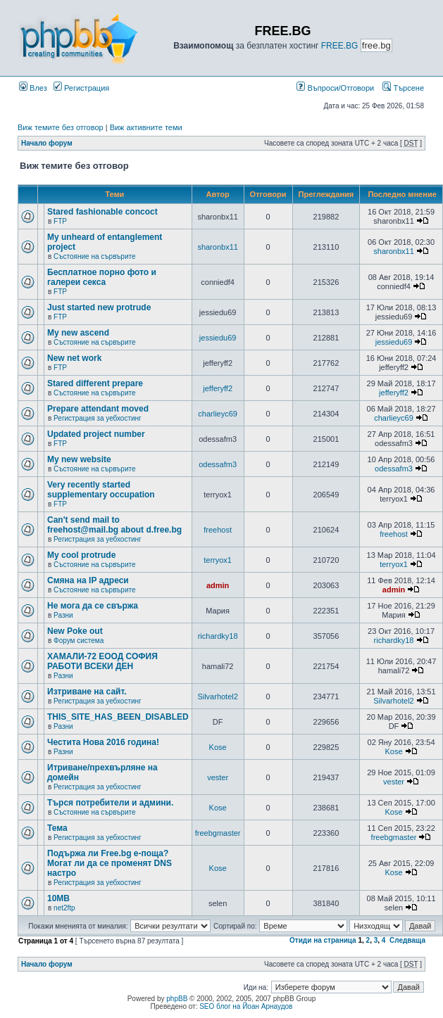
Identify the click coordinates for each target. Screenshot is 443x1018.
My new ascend (78, 333)
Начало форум (47, 143)
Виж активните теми (146, 127)
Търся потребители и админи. (110, 803)
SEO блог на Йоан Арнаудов (245, 1006)
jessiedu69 (218, 337)
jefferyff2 (217, 388)
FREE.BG (339, 46)
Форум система (79, 640)
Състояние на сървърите (94, 256)
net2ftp (64, 908)
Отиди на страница (322, 940)
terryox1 (218, 560)
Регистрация (81, 88)
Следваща (407, 940)
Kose (218, 747)
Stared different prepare (95, 383)
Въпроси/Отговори (335, 88)
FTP (60, 221)
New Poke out (75, 631)
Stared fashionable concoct (102, 212)
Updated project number (96, 434)
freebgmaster (218, 833)
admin (217, 585)
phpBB (176, 999)
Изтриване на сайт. (87, 691)
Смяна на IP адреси (88, 580)
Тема (57, 828)
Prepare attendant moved (98, 409)
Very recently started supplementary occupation (101, 490)
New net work (74, 358)
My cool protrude (81, 555)
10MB (58, 898)
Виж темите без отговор (61, 127)
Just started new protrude (99, 307)
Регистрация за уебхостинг (98, 418)
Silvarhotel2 (217, 696)
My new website (79, 459)
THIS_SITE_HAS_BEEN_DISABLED (118, 717)
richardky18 (218, 636)
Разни (63, 615)
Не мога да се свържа (92, 606)
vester (217, 777)
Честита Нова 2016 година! (103, 742)
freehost (218, 530)
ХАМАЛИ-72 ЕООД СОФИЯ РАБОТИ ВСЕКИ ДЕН (102, 661)
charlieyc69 (217, 413)
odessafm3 (218, 464)
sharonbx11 (217, 247)
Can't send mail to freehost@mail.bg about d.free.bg (114, 525)
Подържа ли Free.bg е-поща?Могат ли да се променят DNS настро (109, 863)
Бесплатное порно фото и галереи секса (101, 277)
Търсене (403, 88)
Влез (33, 88)
